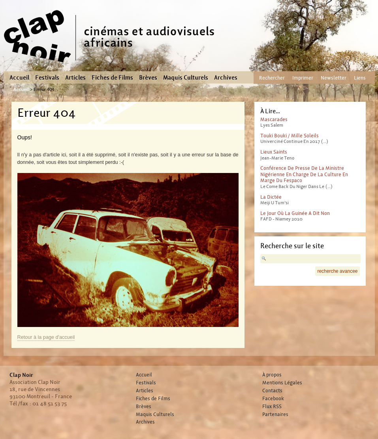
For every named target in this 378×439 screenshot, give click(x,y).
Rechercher (272, 78)
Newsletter (333, 78)
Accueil (19, 77)
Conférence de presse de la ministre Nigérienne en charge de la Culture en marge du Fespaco (304, 174)
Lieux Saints (273, 152)
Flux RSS (272, 406)
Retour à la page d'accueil (46, 337)
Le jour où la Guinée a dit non (295, 213)
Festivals (47, 77)
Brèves (148, 77)
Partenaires (275, 414)
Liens (360, 78)
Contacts (272, 391)
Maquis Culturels (185, 77)
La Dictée (271, 197)
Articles (75, 77)
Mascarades (274, 119)
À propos (272, 375)
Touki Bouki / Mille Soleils (289, 136)
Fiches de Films (112, 77)
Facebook (273, 398)
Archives (225, 77)
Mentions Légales (282, 383)
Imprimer (302, 78)
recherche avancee (337, 271)
